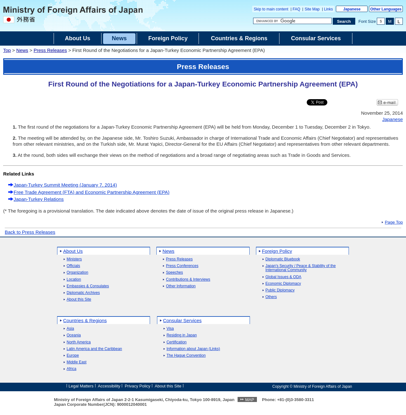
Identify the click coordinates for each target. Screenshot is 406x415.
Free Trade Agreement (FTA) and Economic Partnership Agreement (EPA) (91, 192)
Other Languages (386, 9)
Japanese (352, 9)
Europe (73, 356)
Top (7, 50)
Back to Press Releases (30, 232)
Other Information (180, 286)
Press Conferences (182, 266)
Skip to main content (271, 9)
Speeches (174, 273)
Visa (170, 329)
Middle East (77, 362)
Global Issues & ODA (283, 277)
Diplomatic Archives (83, 293)
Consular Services (182, 320)
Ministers (74, 259)
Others (271, 297)
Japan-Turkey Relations (39, 199)
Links (328, 9)
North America (79, 342)
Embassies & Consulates (88, 286)
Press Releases (50, 50)
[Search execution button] (344, 21)
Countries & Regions (85, 320)
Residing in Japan (182, 335)
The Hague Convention (186, 356)
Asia (70, 329)
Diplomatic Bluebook (282, 259)
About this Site (79, 299)
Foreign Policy (277, 251)
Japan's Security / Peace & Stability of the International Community (300, 268)
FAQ (296, 9)
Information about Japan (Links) (193, 349)
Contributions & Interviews (188, 280)
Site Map (311, 9)
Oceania (74, 335)
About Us (73, 251)
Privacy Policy (137, 386)
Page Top (394, 222)
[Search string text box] (292, 21)
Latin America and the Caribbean (94, 349)
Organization (77, 273)
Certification (177, 342)
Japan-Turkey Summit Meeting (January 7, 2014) (65, 185)
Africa (71, 369)
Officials (73, 266)
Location (74, 280)
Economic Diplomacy (283, 284)
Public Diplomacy (280, 290)
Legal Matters (81, 386)
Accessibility (109, 386)
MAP (249, 399)
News (22, 50)
